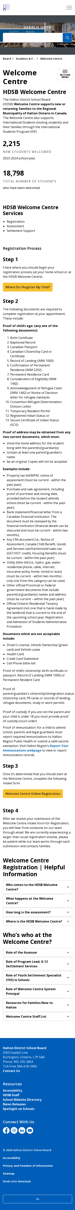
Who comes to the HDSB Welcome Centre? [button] (32, 887)
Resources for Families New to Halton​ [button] (29, 1005)
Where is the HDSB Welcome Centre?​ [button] (34, 921)
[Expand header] (69, 7)
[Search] (67, 37)
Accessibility (12, 1090)
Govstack (24, 1181)
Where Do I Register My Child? (27, 287)
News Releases (14, 1104)
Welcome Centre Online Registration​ (33, 793)
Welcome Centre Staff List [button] (26, 1016)
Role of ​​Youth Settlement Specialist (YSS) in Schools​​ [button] (33, 977)
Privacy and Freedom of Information (28, 1165)
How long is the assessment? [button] (28, 912)
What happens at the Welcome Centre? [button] (29, 900)
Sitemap (8, 1173)
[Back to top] (37, 1199)
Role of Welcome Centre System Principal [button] (31, 991)
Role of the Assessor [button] (21, 952)
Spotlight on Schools (18, 1109)
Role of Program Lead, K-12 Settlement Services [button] (27, 963)
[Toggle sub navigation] (65, 74)
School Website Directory (22, 1100)
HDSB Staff (11, 1095)
